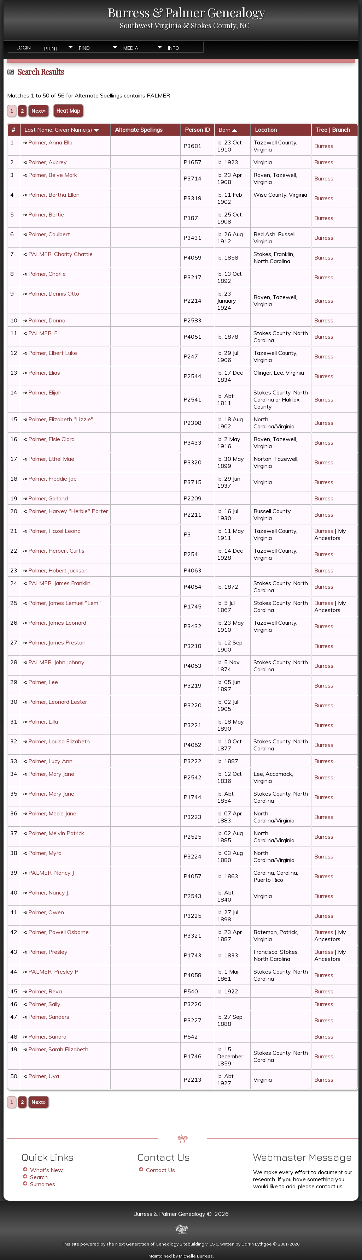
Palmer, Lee (43, 681)
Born (227, 129)
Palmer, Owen (46, 912)
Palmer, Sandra (47, 1036)
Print (51, 48)
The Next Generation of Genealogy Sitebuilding (155, 1244)
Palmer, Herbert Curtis (56, 550)
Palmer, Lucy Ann (50, 761)
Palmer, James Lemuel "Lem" (64, 602)
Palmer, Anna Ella (50, 142)
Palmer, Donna (46, 320)
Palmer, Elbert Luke (52, 352)
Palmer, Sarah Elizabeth (58, 1049)
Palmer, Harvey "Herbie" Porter (68, 511)
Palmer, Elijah (45, 392)
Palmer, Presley (48, 951)
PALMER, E (43, 333)
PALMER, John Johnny (56, 662)
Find (84, 48)
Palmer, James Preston (57, 642)
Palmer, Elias (44, 372)
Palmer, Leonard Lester (57, 701)
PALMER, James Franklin (59, 583)
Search (39, 1177)
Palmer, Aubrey (47, 162)
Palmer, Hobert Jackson (58, 570)
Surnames (42, 1184)
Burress (323, 145)
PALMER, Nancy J (51, 872)
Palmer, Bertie (46, 214)
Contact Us (160, 1169)
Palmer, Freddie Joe (52, 478)
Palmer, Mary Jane (51, 773)
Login (24, 47)
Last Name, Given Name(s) (61, 129)
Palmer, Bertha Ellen (54, 194)
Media (130, 48)
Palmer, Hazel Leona (54, 530)
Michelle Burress (196, 1256)
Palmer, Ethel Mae (51, 458)
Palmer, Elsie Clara (51, 438)
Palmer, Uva (43, 1076)
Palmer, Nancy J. (48, 892)
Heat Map (68, 110)
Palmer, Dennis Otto (53, 293)
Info (173, 48)
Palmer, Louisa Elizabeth (59, 741)
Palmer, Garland (48, 498)
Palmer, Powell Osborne (58, 931)
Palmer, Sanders (48, 1016)
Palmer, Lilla (43, 721)
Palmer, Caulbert (49, 234)
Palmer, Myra (45, 852)
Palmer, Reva (45, 991)
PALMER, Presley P (53, 971)
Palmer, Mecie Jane (52, 813)
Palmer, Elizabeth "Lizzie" (60, 419)
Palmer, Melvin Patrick (56, 833)
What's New (46, 1169)
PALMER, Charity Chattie (60, 253)
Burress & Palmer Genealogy (186, 12)
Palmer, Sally (44, 1004)
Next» (38, 111)
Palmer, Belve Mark (52, 174)
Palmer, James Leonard (57, 622)
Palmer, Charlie (47, 273)
